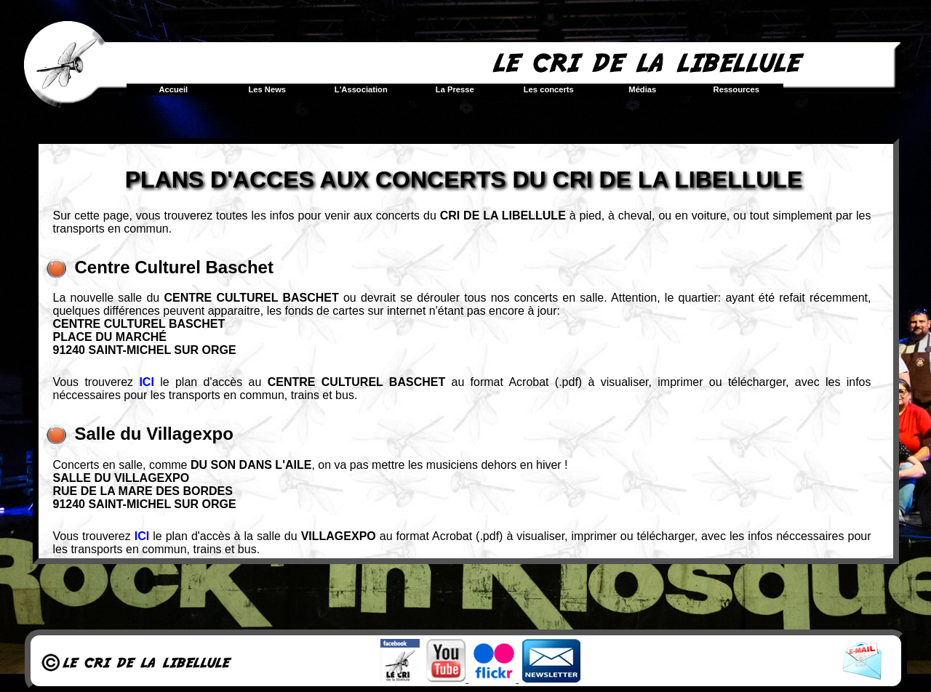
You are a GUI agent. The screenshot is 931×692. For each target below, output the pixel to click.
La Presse (455, 89)
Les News (267, 89)
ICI (146, 382)
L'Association (361, 89)
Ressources (736, 89)
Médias (642, 89)
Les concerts (549, 89)
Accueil (173, 89)
